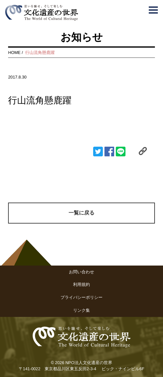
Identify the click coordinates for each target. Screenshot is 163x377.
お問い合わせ (81, 271)
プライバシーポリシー (81, 297)
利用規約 (81, 284)
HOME (14, 52)
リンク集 (81, 310)
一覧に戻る (81, 212)
